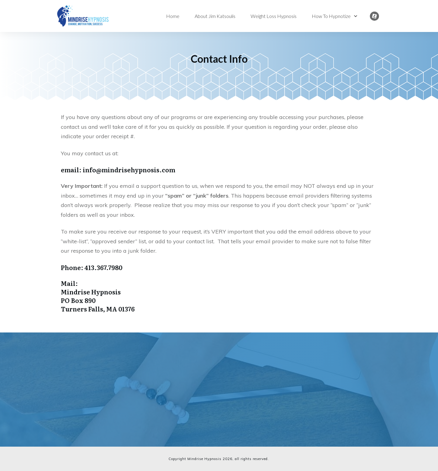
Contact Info (219, 58)
